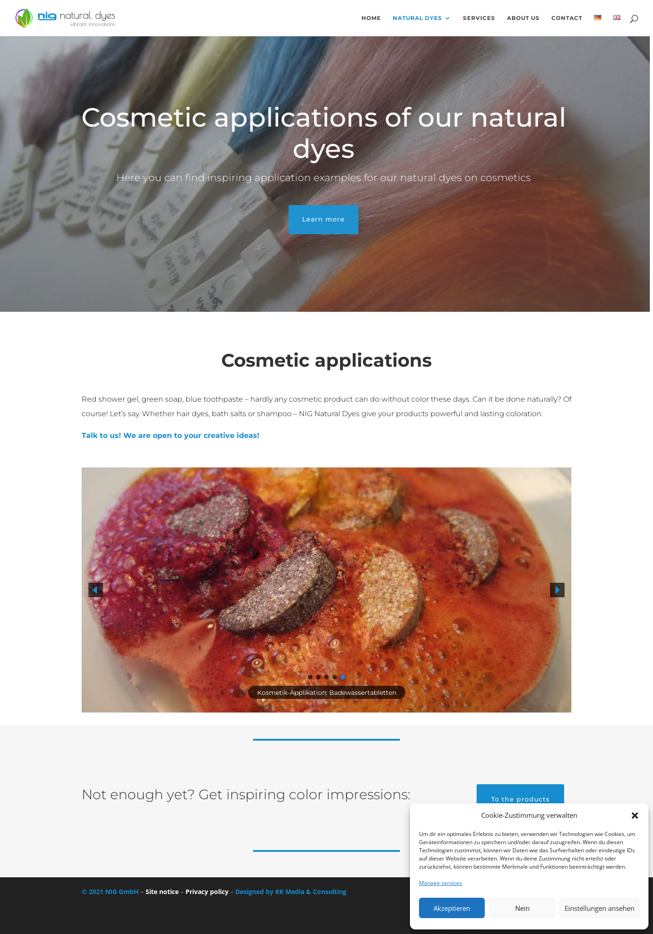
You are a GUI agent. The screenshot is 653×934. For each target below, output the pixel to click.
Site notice (162, 891)
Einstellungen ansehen (599, 908)
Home (371, 18)
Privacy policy (207, 891)
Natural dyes (417, 18)
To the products (520, 799)
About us (523, 18)
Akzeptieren (452, 908)
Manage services (440, 883)
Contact (566, 18)
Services (479, 18)
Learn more (308, 219)
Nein (522, 908)
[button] (634, 815)
